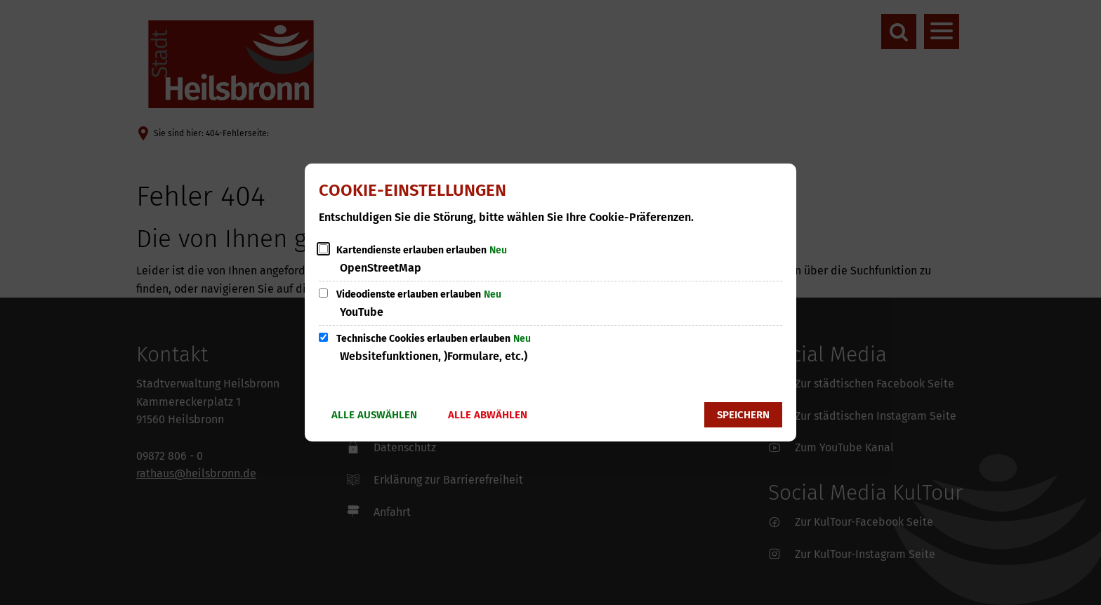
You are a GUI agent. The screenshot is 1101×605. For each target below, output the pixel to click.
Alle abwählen (487, 414)
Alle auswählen (374, 414)
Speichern (743, 414)
